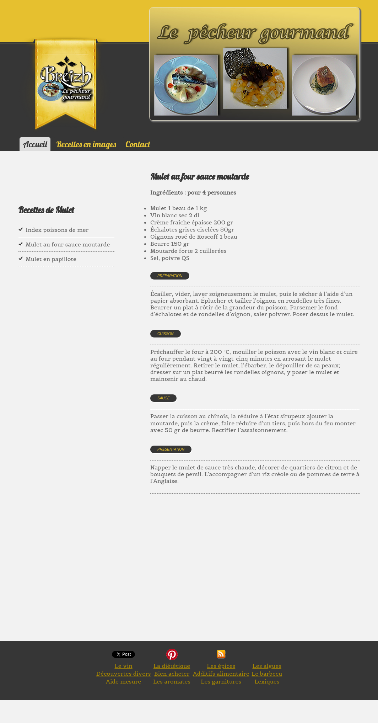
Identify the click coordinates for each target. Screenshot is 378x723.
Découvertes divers (123, 673)
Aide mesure (123, 681)
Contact (137, 144)
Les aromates (171, 681)
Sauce (163, 398)
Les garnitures (221, 681)
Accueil (35, 144)
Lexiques (266, 681)
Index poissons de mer (57, 229)
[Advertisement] (264, 575)
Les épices (221, 665)
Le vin (123, 665)
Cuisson (165, 334)
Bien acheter (172, 673)
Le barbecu (267, 673)
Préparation (169, 276)
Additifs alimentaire (221, 673)
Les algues (267, 665)
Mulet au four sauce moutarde (68, 244)
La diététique (171, 665)
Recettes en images (86, 144)
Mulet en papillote (51, 258)
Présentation (170, 449)
